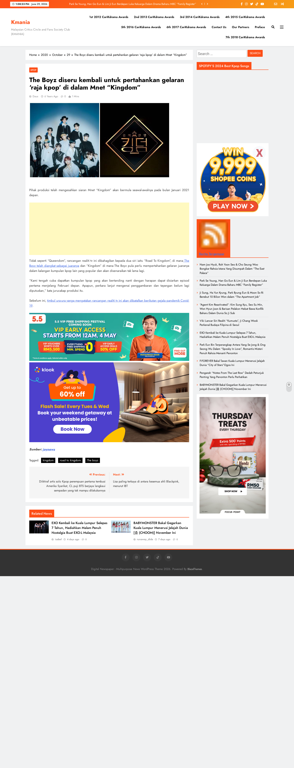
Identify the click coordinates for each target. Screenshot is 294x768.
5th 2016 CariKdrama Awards (141, 27)
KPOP (33, 70)
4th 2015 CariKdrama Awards (245, 17)
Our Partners (240, 27)
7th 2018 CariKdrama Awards (245, 37)
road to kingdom (70, 460)
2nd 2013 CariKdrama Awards (154, 17)
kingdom (48, 460)
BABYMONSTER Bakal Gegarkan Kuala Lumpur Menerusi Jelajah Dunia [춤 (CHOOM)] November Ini (161, 527)
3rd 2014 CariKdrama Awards (200, 17)
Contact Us (219, 27)
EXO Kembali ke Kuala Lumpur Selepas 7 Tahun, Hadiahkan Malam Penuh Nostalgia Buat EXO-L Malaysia (79, 527)
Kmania (20, 22)
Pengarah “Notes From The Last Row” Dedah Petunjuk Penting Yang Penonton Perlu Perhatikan (232, 375)
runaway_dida (145, 539)
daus (35, 96)
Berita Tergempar (211, 253)
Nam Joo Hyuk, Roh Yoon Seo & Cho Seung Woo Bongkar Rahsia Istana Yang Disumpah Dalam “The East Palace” (232, 268)
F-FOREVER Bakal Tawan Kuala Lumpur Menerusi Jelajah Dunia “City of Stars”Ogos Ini (232, 363)
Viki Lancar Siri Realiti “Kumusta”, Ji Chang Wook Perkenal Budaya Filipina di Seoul (229, 323)
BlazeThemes (195, 569)
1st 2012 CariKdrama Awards (108, 17)
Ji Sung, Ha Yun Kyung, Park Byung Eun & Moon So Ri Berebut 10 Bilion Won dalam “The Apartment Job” (231, 295)
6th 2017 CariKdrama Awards (186, 27)
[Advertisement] (109, 229)
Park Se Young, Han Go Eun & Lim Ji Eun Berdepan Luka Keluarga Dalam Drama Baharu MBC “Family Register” (132, 3)
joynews (49, 449)
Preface (260, 27)
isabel (58, 539)
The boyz (92, 460)
